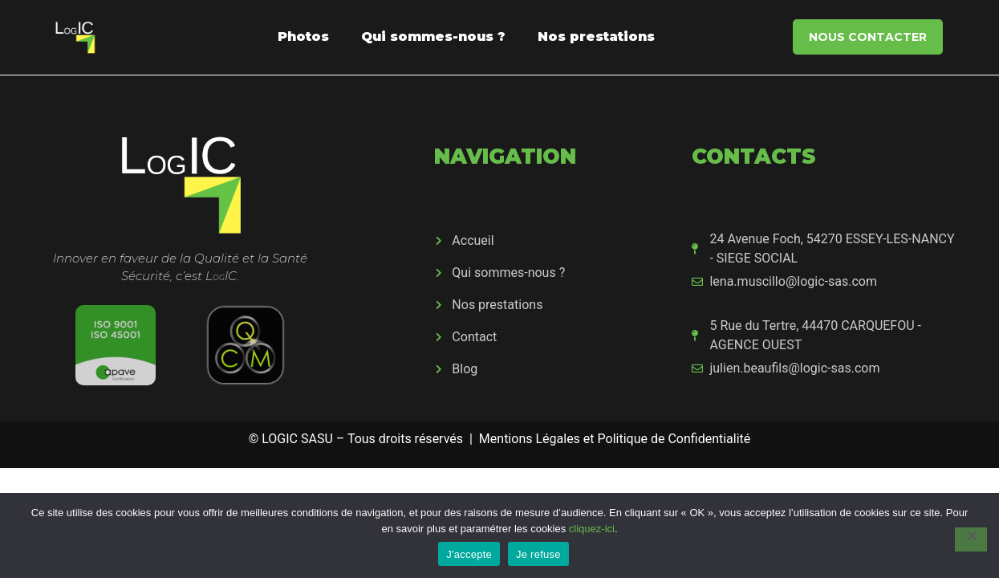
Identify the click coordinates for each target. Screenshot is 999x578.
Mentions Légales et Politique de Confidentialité (614, 438)
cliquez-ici (592, 529)
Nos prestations (596, 36)
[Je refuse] (971, 539)
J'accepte (469, 554)
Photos (303, 36)
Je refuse (538, 554)
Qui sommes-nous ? (433, 36)
